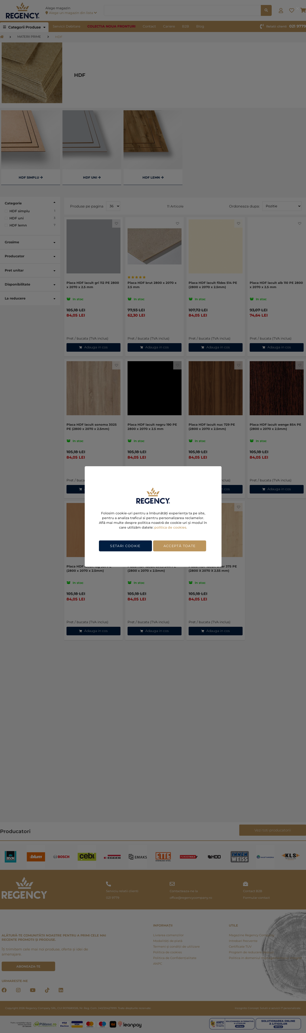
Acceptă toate (180, 546)
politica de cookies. (170, 527)
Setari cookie (125, 546)
